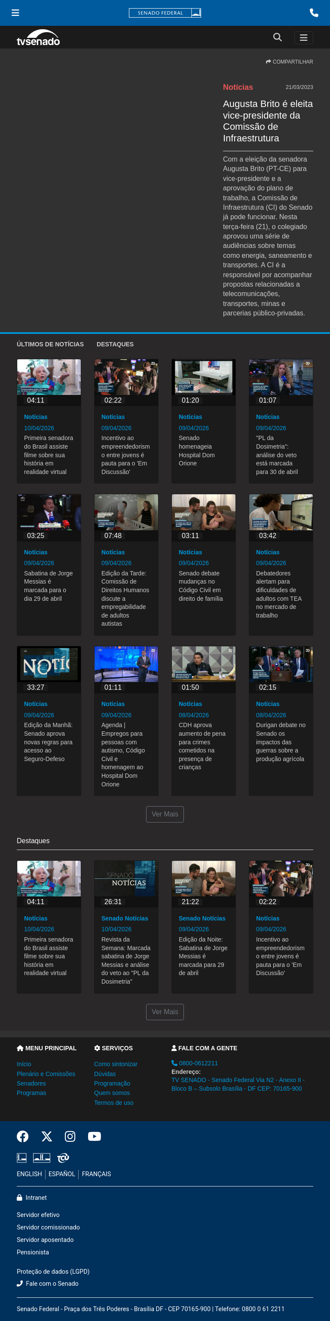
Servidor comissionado (48, 1227)
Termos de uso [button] (114, 1102)
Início (24, 1064)
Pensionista (33, 1252)
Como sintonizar (116, 1064)
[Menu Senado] (15, 13)
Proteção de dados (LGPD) (53, 1271)
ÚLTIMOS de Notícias (50, 344)
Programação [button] (112, 1083)
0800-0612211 (194, 1063)
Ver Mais (165, 814)
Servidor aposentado (45, 1240)
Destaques (115, 344)
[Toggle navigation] (303, 37)
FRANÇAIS (96, 1174)
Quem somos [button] (112, 1092)
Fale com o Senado (48, 1283)
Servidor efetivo (38, 1215)
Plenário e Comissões (46, 1073)
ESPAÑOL (62, 1174)
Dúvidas (105, 1073)
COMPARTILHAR (289, 62)
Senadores (31, 1083)
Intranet (32, 1198)
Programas (31, 1092)
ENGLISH (29, 1174)
